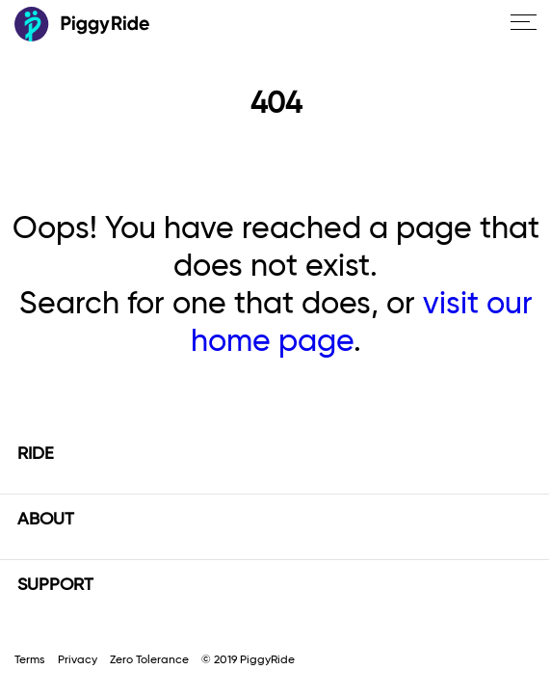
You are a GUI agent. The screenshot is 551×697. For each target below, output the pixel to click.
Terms (29, 660)
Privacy (77, 660)
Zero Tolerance (149, 660)
